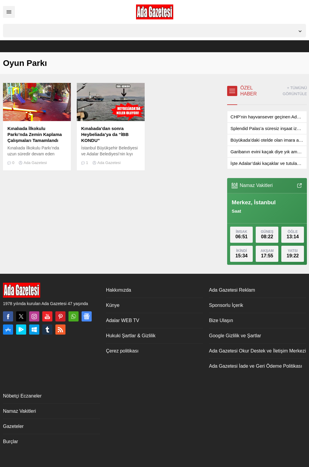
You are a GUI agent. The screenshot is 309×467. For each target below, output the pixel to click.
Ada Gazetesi (35, 162)
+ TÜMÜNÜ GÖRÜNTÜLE (295, 91)
